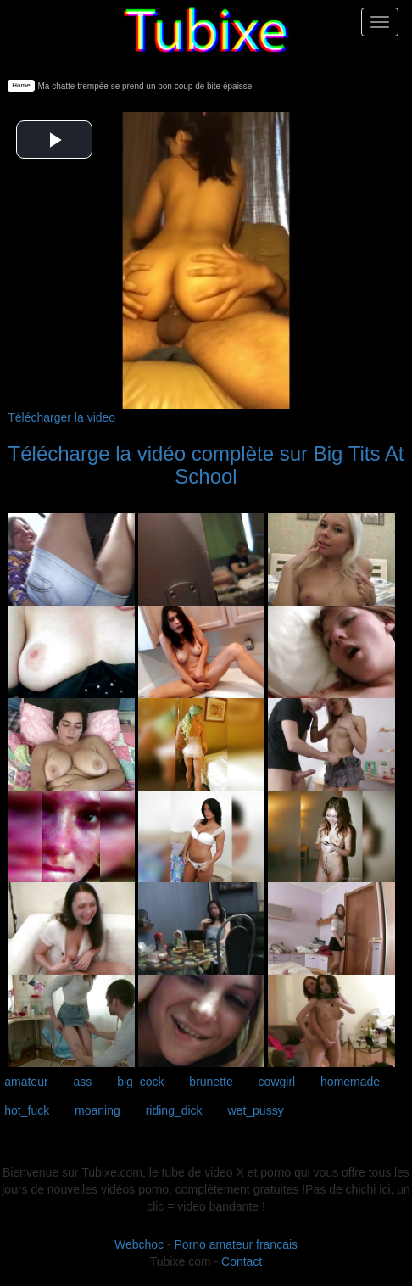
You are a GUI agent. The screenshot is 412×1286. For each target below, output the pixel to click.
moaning (97, 1110)
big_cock (140, 1081)
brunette (210, 1081)
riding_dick (174, 1110)
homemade (350, 1081)
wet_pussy (256, 1110)
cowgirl (277, 1081)
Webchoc (139, 1244)
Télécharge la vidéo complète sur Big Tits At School (206, 464)
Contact (241, 1261)
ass (83, 1081)
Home (21, 85)
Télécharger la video (61, 417)
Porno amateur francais (236, 1244)
